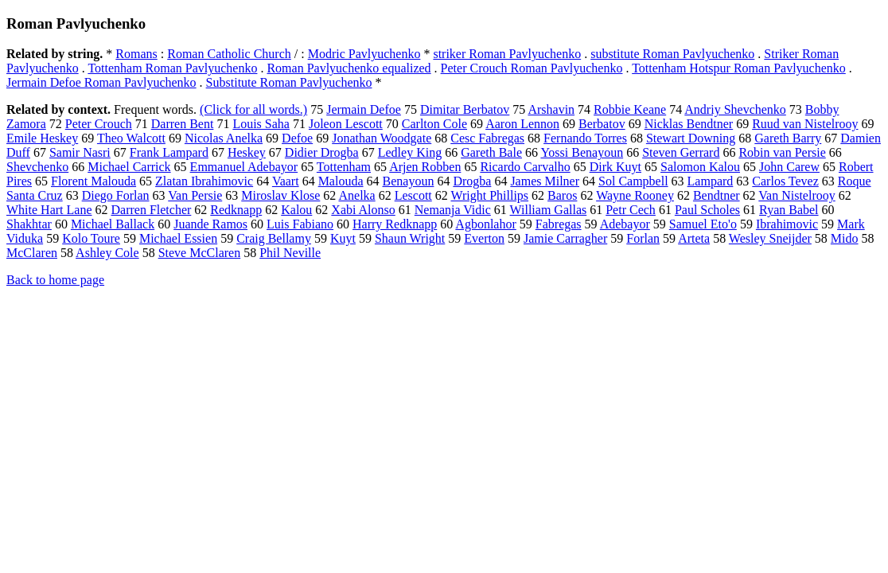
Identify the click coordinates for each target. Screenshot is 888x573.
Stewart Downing (690, 138)
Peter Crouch (98, 124)
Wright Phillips (489, 195)
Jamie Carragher (565, 238)
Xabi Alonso (363, 209)
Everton (484, 238)
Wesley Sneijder (770, 238)
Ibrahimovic (787, 224)
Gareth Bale (491, 152)
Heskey (247, 152)
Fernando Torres (585, 138)
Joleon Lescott (346, 124)
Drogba (472, 181)
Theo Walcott (131, 138)
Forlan (643, 238)
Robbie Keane (630, 109)
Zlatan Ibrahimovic (204, 181)
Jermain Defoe (363, 109)
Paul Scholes (707, 209)
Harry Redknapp (394, 224)
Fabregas (559, 224)
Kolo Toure (91, 238)
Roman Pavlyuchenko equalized (348, 68)
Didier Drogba (322, 152)
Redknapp (236, 209)
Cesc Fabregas (487, 138)
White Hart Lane (49, 209)
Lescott (413, 195)
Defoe (297, 138)
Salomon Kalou (700, 166)
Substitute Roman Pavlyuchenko (289, 82)
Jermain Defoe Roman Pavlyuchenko (101, 82)
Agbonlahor (485, 224)
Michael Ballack (112, 224)
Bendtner (716, 195)
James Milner (544, 181)
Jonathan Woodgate (381, 138)
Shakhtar (29, 224)
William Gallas (548, 209)
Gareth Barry (787, 138)
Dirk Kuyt (615, 166)
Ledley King (410, 152)
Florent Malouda (93, 181)
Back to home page (55, 279)
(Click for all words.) (253, 109)
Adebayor (625, 224)
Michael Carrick (129, 166)
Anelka (356, 195)
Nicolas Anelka (224, 138)
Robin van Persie (781, 152)
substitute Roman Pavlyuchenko (672, 53)
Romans (136, 53)
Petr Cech (631, 209)
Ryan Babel (788, 209)
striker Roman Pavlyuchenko (507, 53)
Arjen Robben (425, 166)
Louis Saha (261, 124)
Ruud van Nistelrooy (805, 124)
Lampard (710, 181)
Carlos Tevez (785, 181)
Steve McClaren (199, 252)
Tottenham (344, 166)
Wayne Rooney (635, 195)
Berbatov (601, 124)
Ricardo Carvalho (525, 166)
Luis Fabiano (300, 224)
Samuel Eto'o (703, 224)
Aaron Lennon (522, 124)
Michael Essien (178, 238)
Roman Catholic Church (229, 53)
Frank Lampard (169, 152)
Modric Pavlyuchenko (364, 53)
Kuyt (343, 238)
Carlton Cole (434, 124)
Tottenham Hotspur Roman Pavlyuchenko (739, 68)
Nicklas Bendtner (689, 124)
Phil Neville (290, 252)
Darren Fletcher (151, 209)
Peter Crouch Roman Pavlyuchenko (532, 68)
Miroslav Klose (280, 195)
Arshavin (551, 109)
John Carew (789, 166)
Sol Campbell (633, 181)
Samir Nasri (80, 152)
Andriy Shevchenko (735, 109)
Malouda (341, 181)
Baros (562, 195)
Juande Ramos (210, 224)
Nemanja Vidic (453, 209)
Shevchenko (37, 166)
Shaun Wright (410, 238)
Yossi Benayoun (581, 152)
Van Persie (195, 195)
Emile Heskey (42, 138)
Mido (845, 238)
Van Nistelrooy (796, 195)
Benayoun (408, 181)
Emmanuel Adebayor (244, 166)
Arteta (694, 238)
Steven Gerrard (680, 152)
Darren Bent (182, 124)
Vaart (285, 181)
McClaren (31, 252)
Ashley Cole (107, 252)
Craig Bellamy (273, 238)
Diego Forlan (116, 195)
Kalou (296, 209)
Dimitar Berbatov (464, 109)
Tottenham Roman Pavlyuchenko (172, 68)
